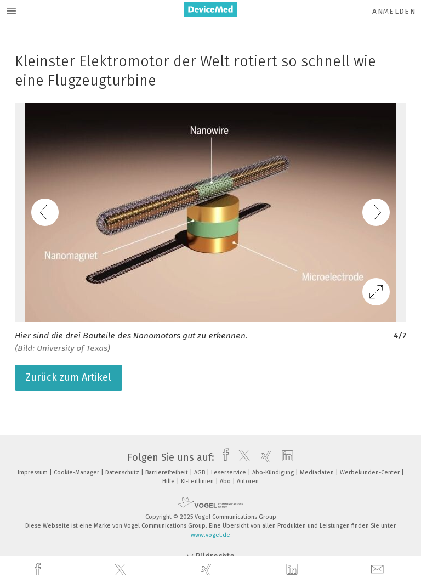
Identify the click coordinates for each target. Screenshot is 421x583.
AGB (200, 472)
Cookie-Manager (77, 472)
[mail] (378, 569)
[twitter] (121, 570)
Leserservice (229, 472)
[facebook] (39, 569)
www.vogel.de (210, 535)
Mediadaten (317, 472)
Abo (226, 481)
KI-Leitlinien (198, 481)
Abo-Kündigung (273, 472)
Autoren (248, 481)
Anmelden (394, 11)
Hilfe (169, 481)
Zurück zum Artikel (68, 377)
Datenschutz (123, 472)
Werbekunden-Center (370, 472)
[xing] (207, 569)
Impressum (33, 472)
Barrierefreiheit (167, 472)
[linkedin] (293, 570)
